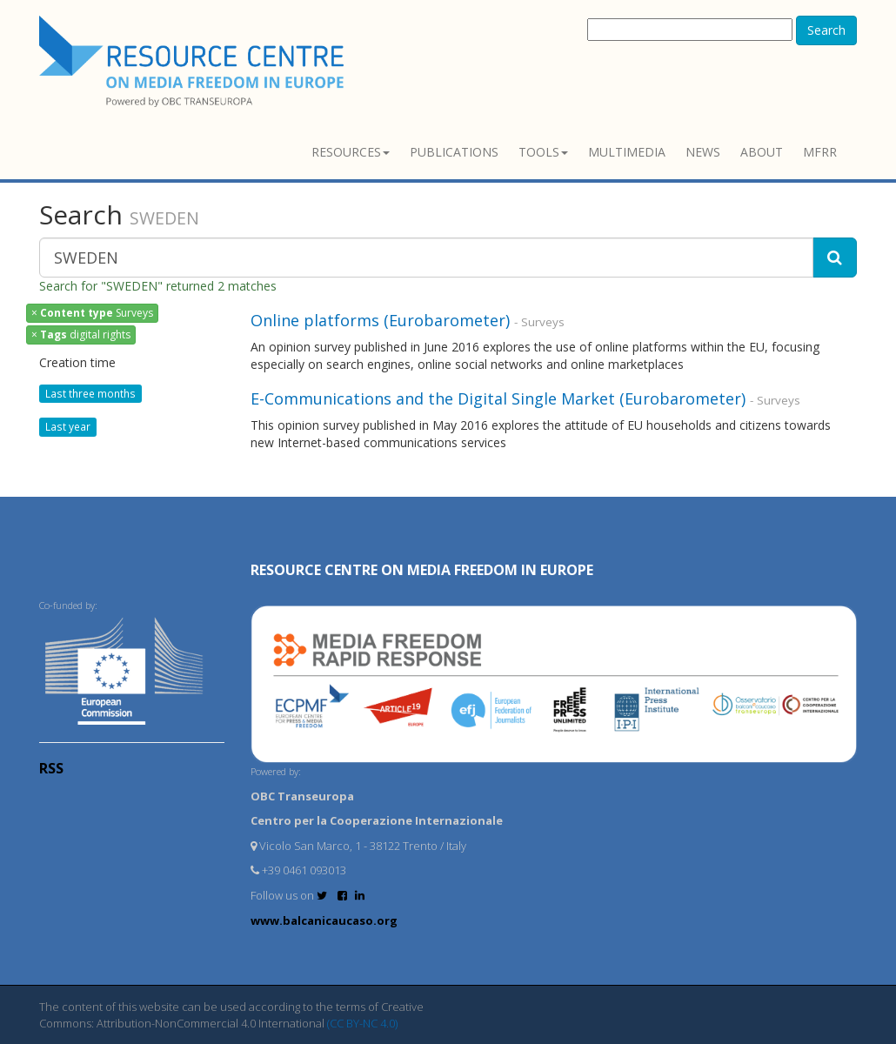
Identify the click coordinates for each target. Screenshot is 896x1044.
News (702, 152)
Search (826, 30)
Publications (454, 152)
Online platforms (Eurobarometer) (380, 320)
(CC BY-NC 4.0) (362, 1023)
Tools (543, 152)
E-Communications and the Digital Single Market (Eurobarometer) (498, 398)
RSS (51, 768)
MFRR (820, 152)
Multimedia (626, 152)
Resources (350, 152)
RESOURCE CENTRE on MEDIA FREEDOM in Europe (422, 569)
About (761, 152)
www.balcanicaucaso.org (324, 920)
